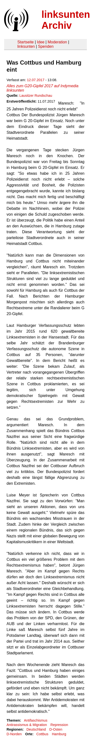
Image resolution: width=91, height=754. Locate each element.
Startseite (25, 42)
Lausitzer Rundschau (35, 95)
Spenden (45, 46)
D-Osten (55, 729)
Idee (40, 42)
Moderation (57, 42)
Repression (59, 725)
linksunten (26, 46)
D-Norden (14, 734)
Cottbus (42, 734)
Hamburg (59, 734)
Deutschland (36, 729)
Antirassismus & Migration (27, 725)
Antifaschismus (35, 720)
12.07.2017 (35, 80)
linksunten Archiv (65, 20)
